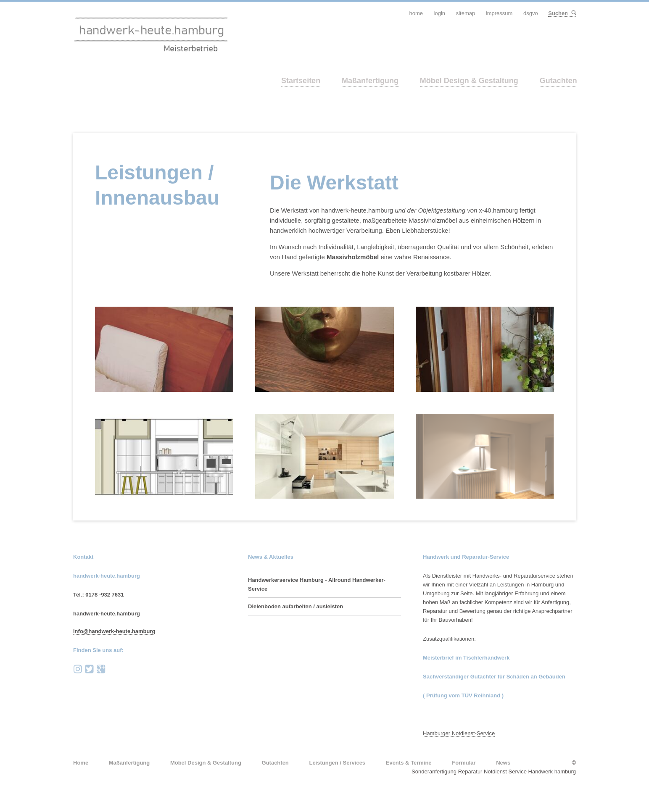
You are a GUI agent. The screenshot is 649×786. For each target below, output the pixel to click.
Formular (463, 763)
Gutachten (558, 80)
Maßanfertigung (370, 80)
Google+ (101, 669)
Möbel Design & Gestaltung (469, 80)
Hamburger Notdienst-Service (459, 733)
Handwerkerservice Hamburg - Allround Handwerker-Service (316, 584)
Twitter (89, 669)
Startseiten (300, 80)
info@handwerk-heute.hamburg (114, 631)
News (503, 763)
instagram (77, 669)
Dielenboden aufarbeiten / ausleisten (295, 606)
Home (80, 763)
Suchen (573, 13)
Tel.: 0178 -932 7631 (98, 594)
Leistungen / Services (337, 763)
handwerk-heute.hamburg (106, 613)
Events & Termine (409, 763)
